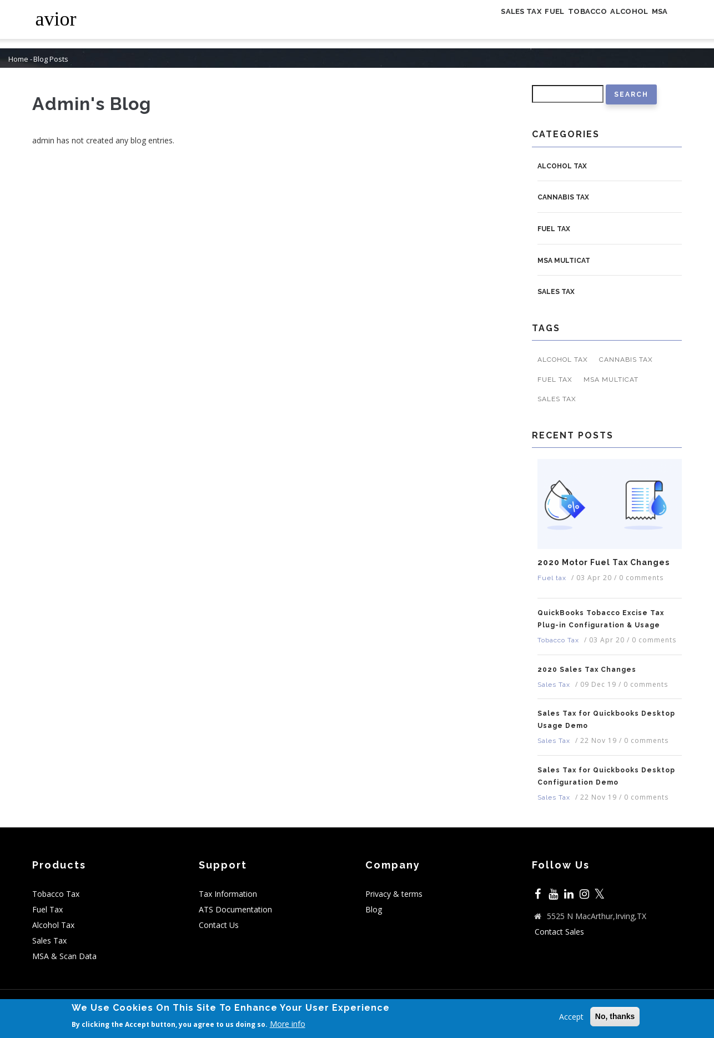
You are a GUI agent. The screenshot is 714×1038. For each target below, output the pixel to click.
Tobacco (558, 24)
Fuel (513, 24)
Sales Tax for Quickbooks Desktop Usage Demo (606, 720)
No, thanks (615, 1016)
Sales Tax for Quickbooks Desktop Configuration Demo (606, 776)
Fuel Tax (47, 909)
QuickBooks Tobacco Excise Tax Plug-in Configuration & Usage (600, 619)
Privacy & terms (394, 894)
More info (287, 1024)
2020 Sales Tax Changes (586, 669)
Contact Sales (559, 931)
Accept (571, 1016)
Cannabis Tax (563, 197)
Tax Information (228, 894)
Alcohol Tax (562, 166)
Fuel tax (553, 229)
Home (18, 59)
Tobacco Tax (558, 640)
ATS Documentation (235, 909)
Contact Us (219, 925)
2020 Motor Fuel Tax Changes (603, 562)
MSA (654, 24)
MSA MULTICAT (563, 261)
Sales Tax (467, 24)
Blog (373, 909)
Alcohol (612, 24)
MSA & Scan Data (64, 956)
